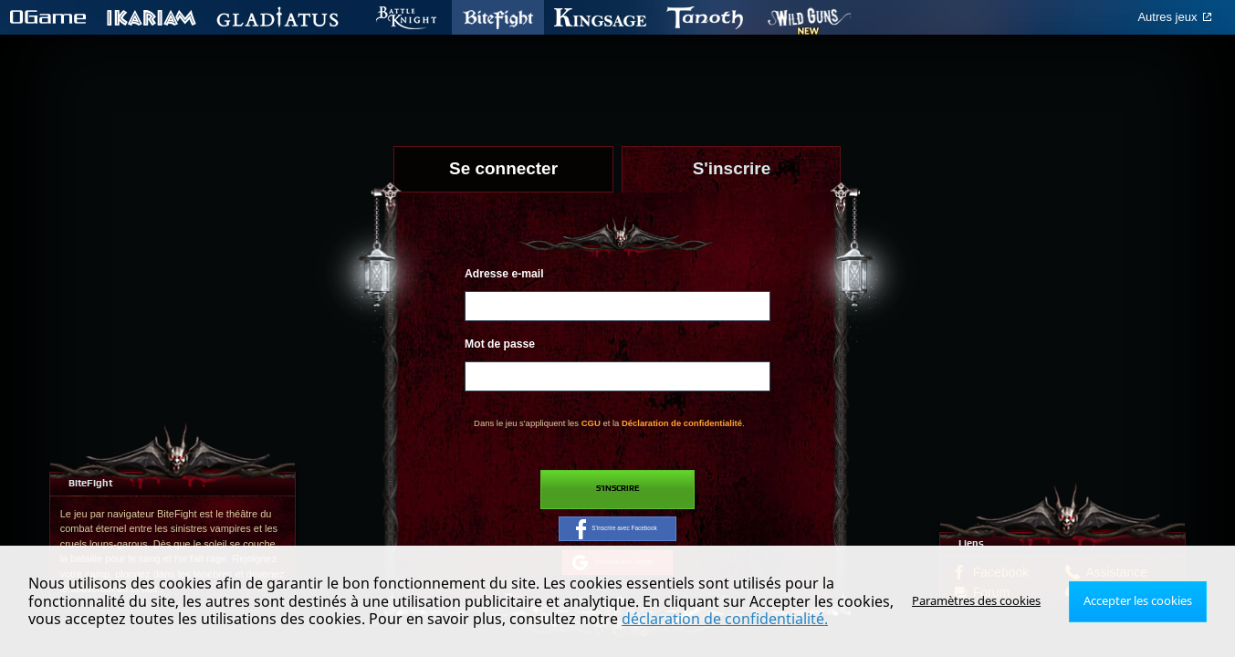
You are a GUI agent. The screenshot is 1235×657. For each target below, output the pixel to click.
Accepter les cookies (1140, 601)
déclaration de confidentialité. (725, 619)
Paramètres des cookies (984, 601)
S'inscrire (617, 491)
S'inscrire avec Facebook (616, 537)
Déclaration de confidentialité (682, 423)
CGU (591, 423)
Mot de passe (500, 344)
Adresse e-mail (504, 273)
